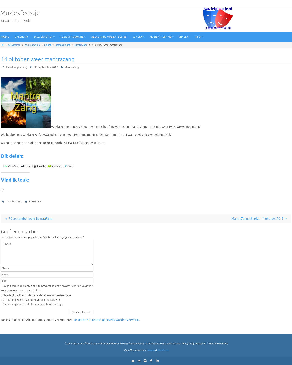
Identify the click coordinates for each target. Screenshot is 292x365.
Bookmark (35, 201)
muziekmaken (32, 44)
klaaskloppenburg (16, 67)
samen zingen (63, 44)
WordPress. (163, 350)
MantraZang (81, 44)
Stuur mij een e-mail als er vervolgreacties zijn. (33, 300)
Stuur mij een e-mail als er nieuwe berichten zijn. (34, 304)
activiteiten (14, 44)
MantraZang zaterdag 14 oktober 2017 (259, 219)
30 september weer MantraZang (28, 219)
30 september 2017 (46, 67)
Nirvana (151, 350)
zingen (47, 44)
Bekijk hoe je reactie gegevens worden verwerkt (106, 320)
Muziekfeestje (20, 13)
